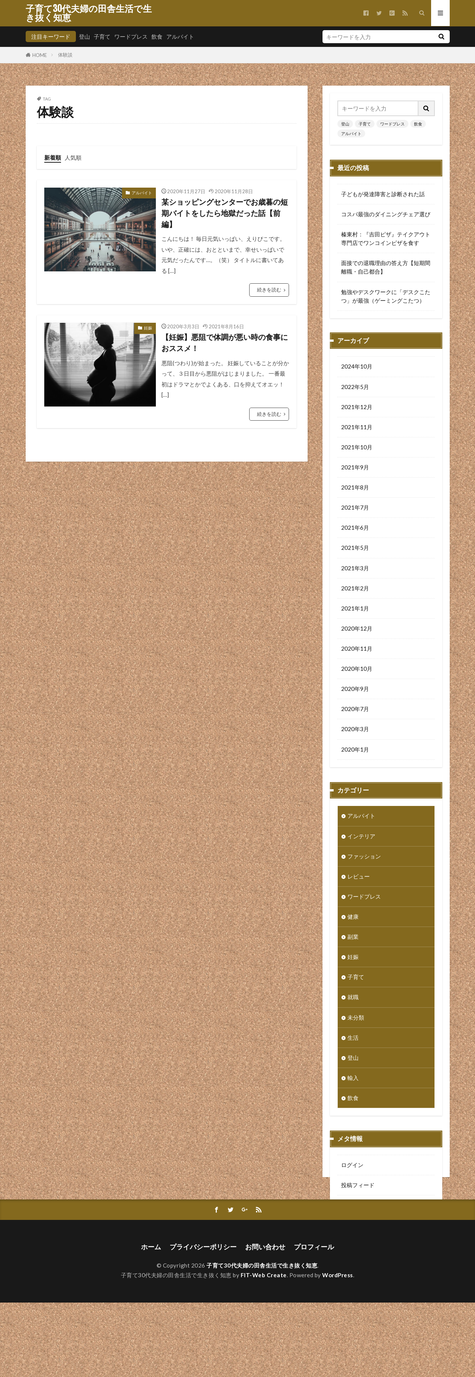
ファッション (364, 857)
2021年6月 (355, 528)
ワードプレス (131, 36)
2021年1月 (355, 609)
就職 (353, 997)
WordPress (337, 1349)
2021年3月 (355, 568)
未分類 (355, 1018)
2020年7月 (355, 709)
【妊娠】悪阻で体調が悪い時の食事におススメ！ (224, 342)
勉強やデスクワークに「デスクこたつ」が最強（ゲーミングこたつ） (385, 296)
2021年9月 (355, 468)
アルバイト (180, 36)
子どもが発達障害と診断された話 (383, 194)
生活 (353, 1038)
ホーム (151, 1321)
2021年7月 (355, 508)
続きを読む (269, 290)
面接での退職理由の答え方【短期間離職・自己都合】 (385, 267)
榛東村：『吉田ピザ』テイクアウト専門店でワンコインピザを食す (385, 238)
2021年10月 (356, 447)
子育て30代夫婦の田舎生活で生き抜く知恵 (89, 13)
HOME (39, 54)
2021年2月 (355, 589)
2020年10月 (356, 669)
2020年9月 (355, 689)
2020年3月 (355, 729)
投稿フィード (358, 1185)
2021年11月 (356, 427)
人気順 (73, 157)
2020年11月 (356, 649)
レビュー (358, 877)
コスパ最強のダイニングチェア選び (385, 214)
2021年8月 (355, 488)
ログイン (352, 1165)
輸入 (353, 1078)
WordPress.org (360, 1226)
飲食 (157, 36)
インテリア (361, 836)
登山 (84, 36)
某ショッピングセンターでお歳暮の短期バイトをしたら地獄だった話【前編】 (224, 212)
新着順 (52, 157)
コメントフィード (363, 1205)
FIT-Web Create (264, 1349)
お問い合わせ (265, 1321)
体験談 (65, 55)
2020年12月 (356, 629)
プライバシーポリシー (203, 1321)
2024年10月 (356, 367)
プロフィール (314, 1321)
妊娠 (148, 327)
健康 (353, 917)
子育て (102, 36)
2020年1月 (355, 750)
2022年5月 (355, 387)
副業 (353, 937)
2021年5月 (355, 548)
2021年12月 (356, 407)
